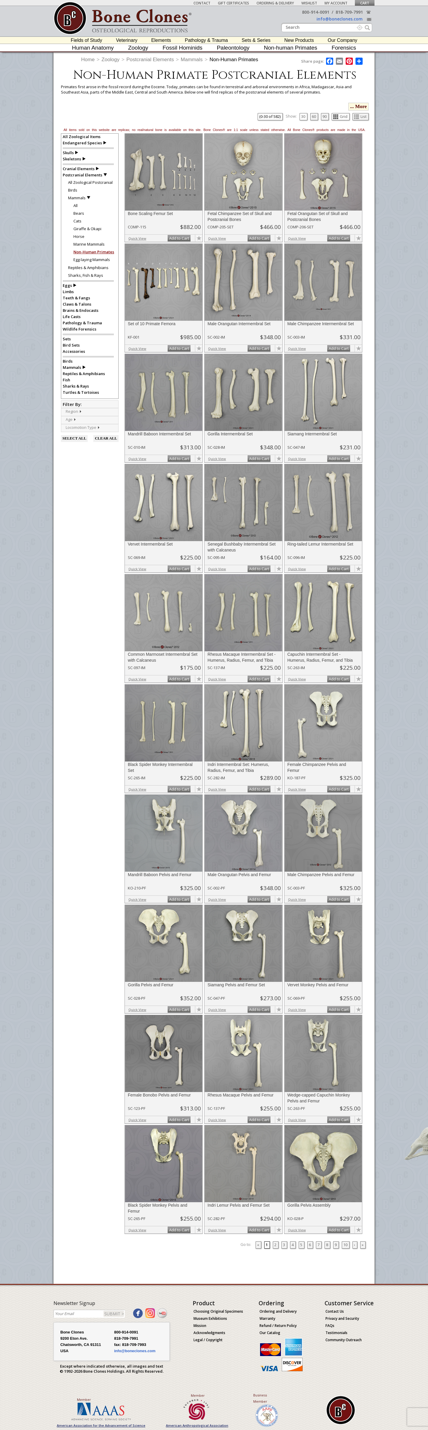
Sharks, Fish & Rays (85, 275)
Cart (364, 3)
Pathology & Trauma (206, 40)
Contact (201, 3)
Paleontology (233, 48)
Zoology (138, 48)
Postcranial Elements (150, 59)
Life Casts (72, 316)
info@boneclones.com (340, 19)
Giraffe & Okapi (87, 228)
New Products (299, 40)
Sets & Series (256, 40)
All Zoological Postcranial (90, 182)
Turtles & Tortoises (81, 392)
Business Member (260, 1398)
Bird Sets (71, 345)
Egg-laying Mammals (91, 259)
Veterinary (126, 40)
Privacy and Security (342, 1318)
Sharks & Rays (76, 386)
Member (84, 1399)
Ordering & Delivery (275, 3)
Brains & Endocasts (80, 310)
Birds (72, 190)
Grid (340, 116)
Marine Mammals (89, 244)
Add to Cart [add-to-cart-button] (179, 238)
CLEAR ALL (106, 438)
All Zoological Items (81, 136)
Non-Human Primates (234, 59)
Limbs (68, 291)
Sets (67, 339)
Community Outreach (343, 1339)
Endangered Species (82, 143)
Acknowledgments (209, 1332)
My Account (336, 3)
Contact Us (334, 1311)
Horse (78, 236)
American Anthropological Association (197, 1425)
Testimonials (336, 1332)
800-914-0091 (315, 12)
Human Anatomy (93, 48)
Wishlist (309, 3)
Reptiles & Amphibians (88, 267)
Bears (78, 213)
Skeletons (72, 159)
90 (324, 116)
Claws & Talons (77, 304)
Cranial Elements (79, 168)
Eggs (67, 285)
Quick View (137, 238)
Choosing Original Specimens (218, 1311)
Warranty (267, 1318)
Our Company (342, 40)
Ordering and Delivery (278, 1311)
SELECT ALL (74, 438)
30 (303, 116)
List (360, 116)
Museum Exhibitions (210, 1318)
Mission (199, 1325)
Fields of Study (86, 40)
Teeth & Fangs (76, 298)
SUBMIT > (114, 1314)
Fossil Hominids (182, 48)
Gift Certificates (233, 3)
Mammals (192, 59)
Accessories (74, 351)
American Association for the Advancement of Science (101, 1425)
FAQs (329, 1325)
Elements (161, 40)
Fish (66, 380)
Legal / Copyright (208, 1339)
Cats (77, 221)
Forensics (344, 48)
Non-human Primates (290, 48)
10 (345, 1244)
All (75, 205)
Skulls (68, 152)
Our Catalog (269, 1332)
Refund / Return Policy (278, 1325)
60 (314, 116)
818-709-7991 (349, 12)
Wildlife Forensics (79, 329)
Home (88, 59)
